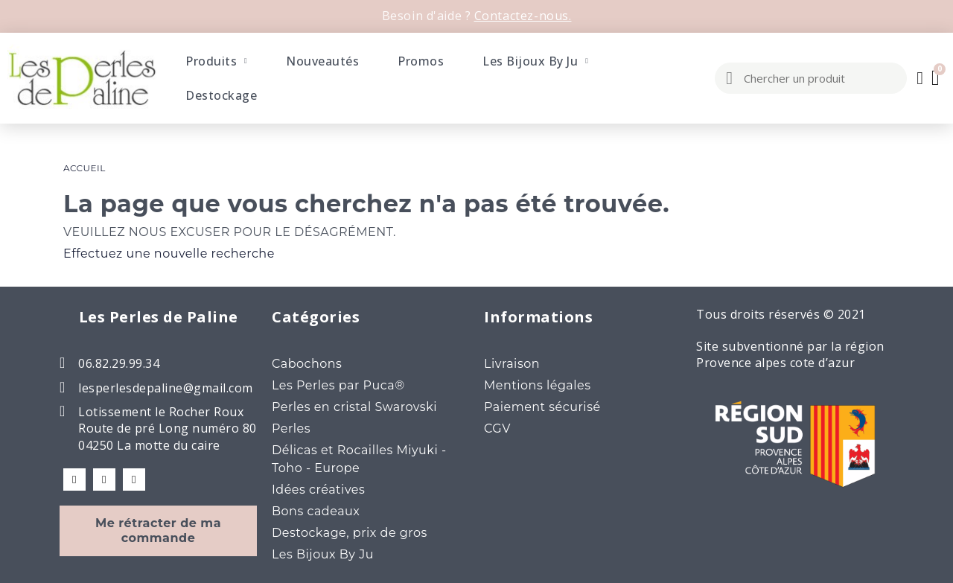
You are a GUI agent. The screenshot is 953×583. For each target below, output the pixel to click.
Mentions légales (537, 385)
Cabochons (307, 364)
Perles (291, 428)
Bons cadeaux (316, 511)
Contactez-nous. (523, 15)
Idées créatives (318, 489)
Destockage (221, 95)
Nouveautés (322, 61)
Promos (421, 61)
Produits (216, 61)
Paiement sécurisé (542, 407)
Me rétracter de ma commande (158, 530)
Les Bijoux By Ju (535, 61)
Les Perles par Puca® (338, 385)
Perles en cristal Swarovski (354, 407)
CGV (497, 428)
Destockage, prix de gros (349, 533)
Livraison (512, 364)
